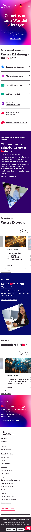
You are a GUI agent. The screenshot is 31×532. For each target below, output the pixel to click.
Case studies (5, 473)
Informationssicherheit (8, 499)
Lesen (9, 265)
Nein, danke (20, 530)
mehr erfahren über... (9, 177)
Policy (15, 526)
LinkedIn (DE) (5, 457)
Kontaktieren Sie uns (10, 420)
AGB (28, 518)
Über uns (4, 467)
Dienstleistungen (6, 470)
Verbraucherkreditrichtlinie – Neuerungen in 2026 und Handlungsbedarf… (18, 381)
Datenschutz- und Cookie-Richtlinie (16, 518)
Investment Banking (7, 483)
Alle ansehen (6, 271)
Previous (21, 230)
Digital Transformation (8, 496)
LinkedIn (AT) (5, 460)
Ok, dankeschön (11, 530)
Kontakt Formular (6, 449)
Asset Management (7, 490)
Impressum (4, 518)
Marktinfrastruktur (7, 486)
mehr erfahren (15, 38)
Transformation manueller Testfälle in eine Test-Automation (14, 256)
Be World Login (8, 508)
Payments (4, 493)
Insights (3, 477)
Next (27, 230)
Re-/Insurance (6, 503)
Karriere (4, 441)
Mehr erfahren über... (9, 299)
